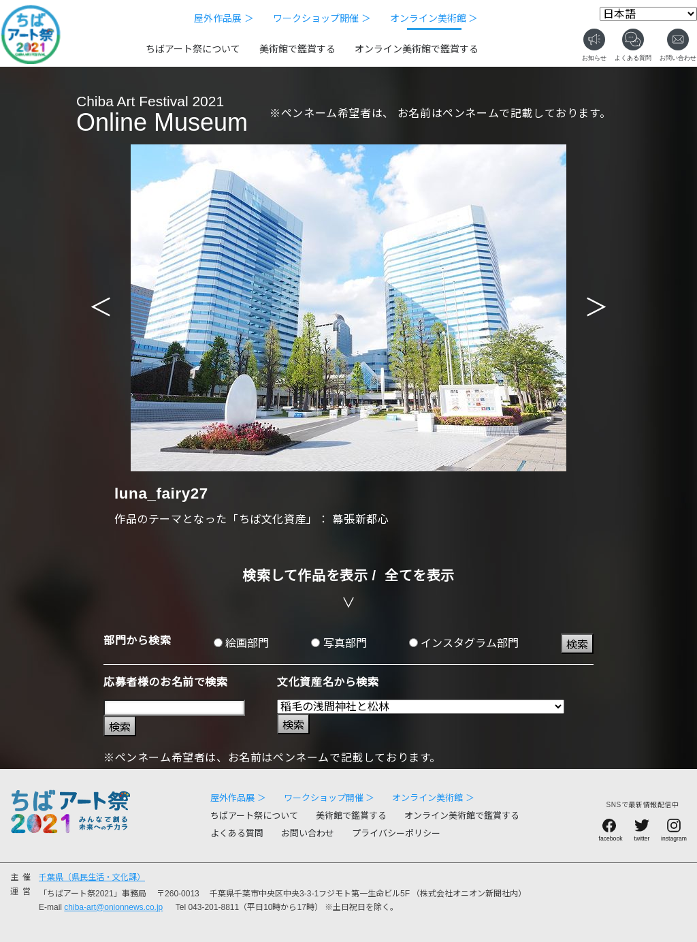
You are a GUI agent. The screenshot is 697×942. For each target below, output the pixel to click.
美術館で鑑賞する (297, 49)
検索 (577, 644)
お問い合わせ (307, 833)
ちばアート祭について (193, 49)
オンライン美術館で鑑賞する (417, 49)
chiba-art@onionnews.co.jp (113, 907)
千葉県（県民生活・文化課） (92, 877)
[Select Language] (648, 14)
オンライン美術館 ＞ (434, 18)
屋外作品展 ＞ (224, 18)
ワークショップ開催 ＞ (322, 18)
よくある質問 (236, 833)
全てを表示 (420, 575)
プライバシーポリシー (396, 833)
